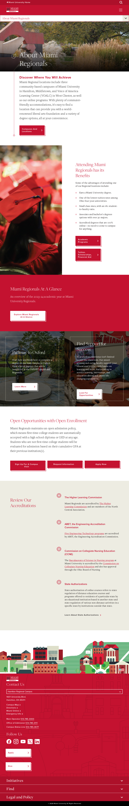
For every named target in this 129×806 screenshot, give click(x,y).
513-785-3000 (27, 719)
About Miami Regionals (16, 18)
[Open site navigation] (121, 10)
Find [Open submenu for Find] (10, 788)
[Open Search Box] (121, 2)
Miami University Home (19, 2)
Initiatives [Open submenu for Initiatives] (14, 780)
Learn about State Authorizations (82, 615)
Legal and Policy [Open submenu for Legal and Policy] (19, 796)
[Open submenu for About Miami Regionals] (126, 18)
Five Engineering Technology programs (84, 533)
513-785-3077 (32, 727)
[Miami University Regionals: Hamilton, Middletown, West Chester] (12, 10)
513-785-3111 (32, 723)
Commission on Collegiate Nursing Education (92, 565)
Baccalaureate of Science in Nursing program (91, 560)
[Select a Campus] (64, 691)
